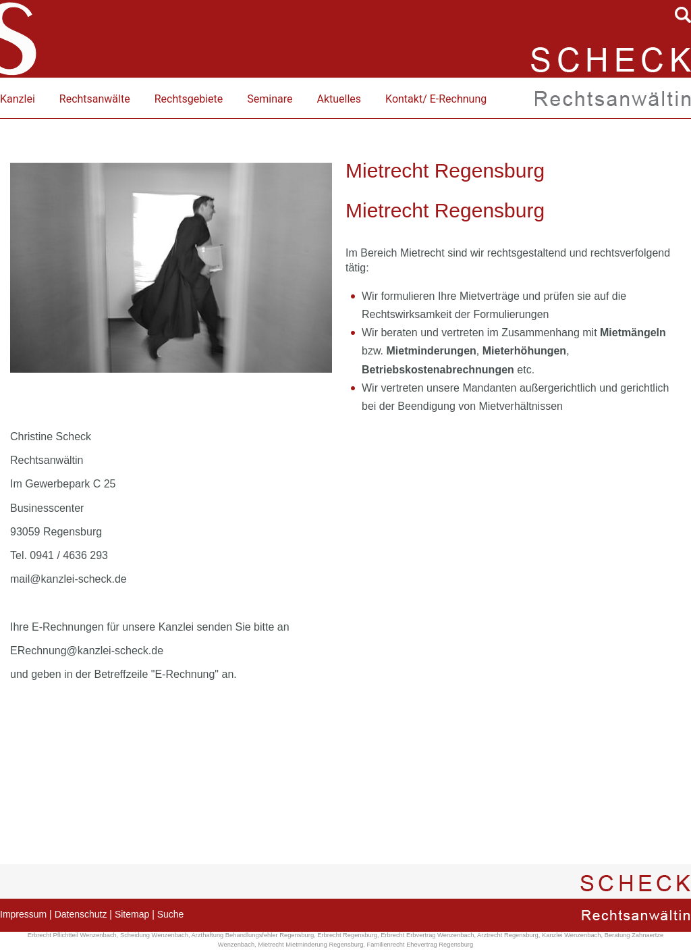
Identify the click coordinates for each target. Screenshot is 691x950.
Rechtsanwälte (94, 99)
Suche (170, 914)
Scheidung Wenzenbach (154, 935)
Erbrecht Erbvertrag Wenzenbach (427, 935)
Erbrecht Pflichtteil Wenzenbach (72, 935)
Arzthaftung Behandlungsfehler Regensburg (253, 935)
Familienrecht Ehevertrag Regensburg (420, 944)
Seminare (269, 99)
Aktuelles (338, 99)
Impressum (23, 914)
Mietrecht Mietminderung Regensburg (310, 944)
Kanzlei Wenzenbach (571, 935)
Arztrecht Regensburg (507, 935)
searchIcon (683, 15)
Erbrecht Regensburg (347, 935)
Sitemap (132, 914)
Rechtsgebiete (189, 99)
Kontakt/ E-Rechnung (436, 99)
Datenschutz (81, 914)
